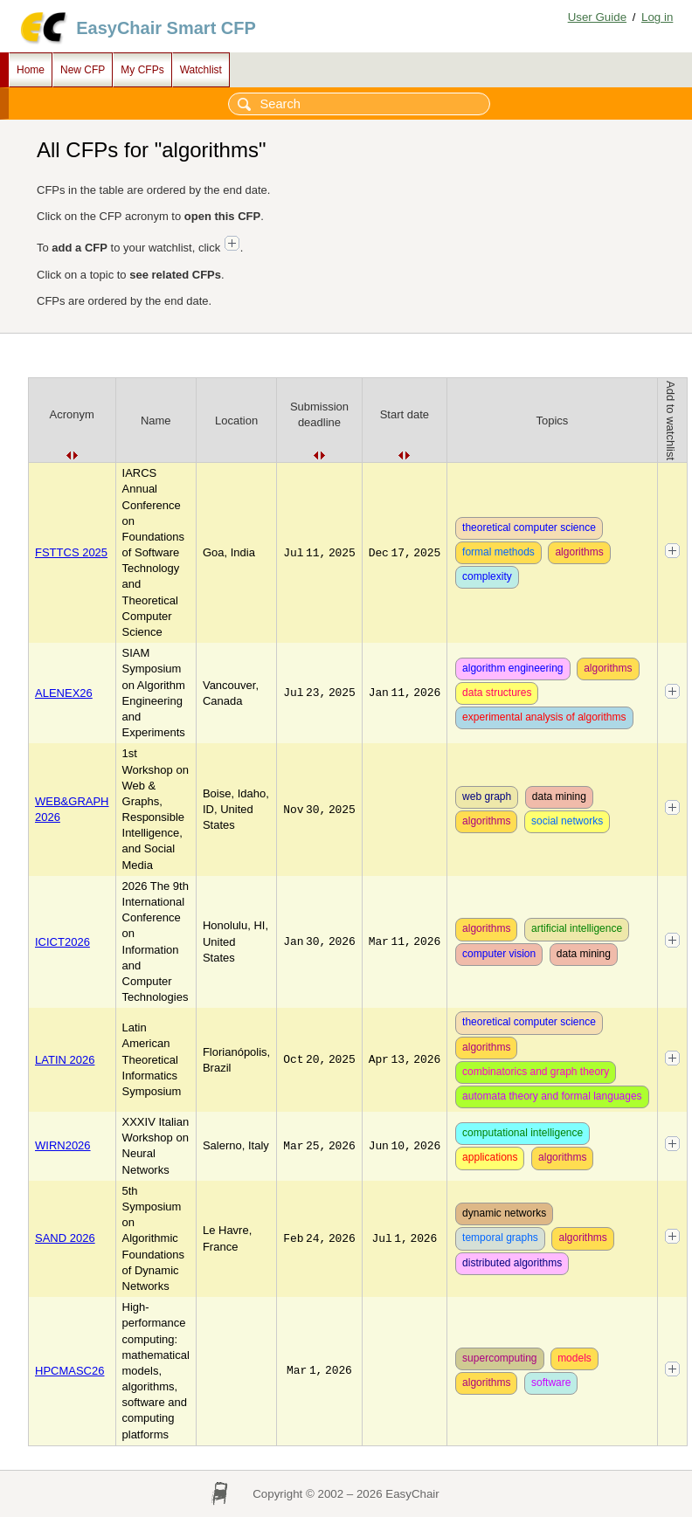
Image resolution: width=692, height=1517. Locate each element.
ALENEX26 (64, 693)
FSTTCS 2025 (71, 552)
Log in (657, 17)
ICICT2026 (62, 941)
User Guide (597, 17)
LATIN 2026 (64, 1059)
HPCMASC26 (69, 1370)
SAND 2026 (65, 1238)
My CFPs (142, 70)
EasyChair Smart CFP (166, 28)
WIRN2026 (63, 1145)
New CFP (82, 70)
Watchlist (201, 70)
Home (31, 70)
